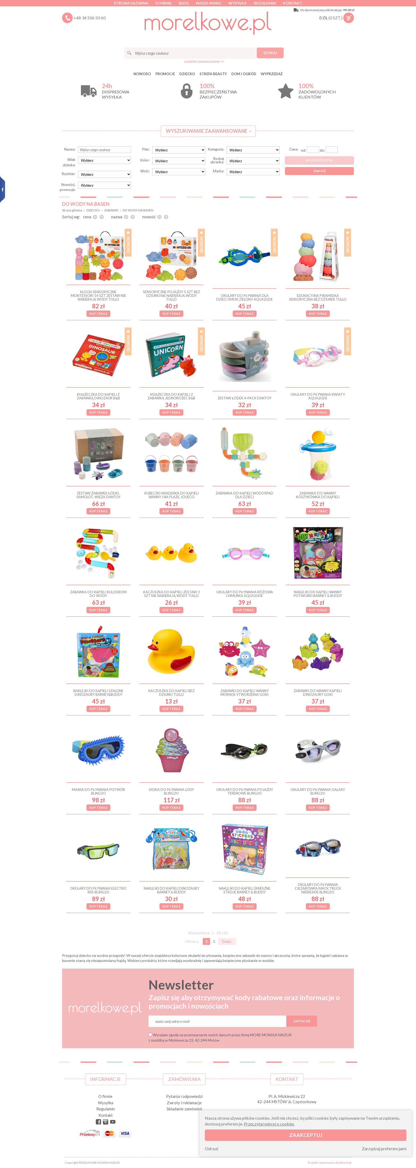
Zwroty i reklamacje (184, 1102)
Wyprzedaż (272, 74)
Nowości (142, 74)
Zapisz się (301, 1021)
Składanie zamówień (184, 1108)
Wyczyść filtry (319, 160)
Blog (184, 3)
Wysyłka (237, 3)
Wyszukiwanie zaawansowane (206, 131)
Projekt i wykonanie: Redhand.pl (329, 1162)
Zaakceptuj (305, 1135)
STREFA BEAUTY (213, 74)
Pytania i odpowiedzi (184, 1096)
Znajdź (319, 171)
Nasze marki (208, 3)
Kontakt (292, 3)
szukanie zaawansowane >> (204, 61)
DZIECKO (187, 74)
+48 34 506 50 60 (89, 17)
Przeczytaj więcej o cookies (269, 1123)
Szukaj (270, 52)
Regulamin (265, 3)
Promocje (165, 74)
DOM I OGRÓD (243, 74)
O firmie (163, 3)
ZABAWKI (111, 210)
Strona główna (131, 3)
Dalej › (227, 941)
